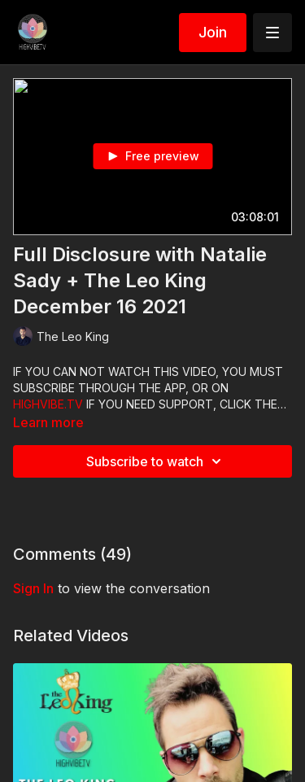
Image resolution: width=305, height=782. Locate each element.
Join (212, 32)
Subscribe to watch (156, 461)
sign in (33, 588)
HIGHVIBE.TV (48, 404)
